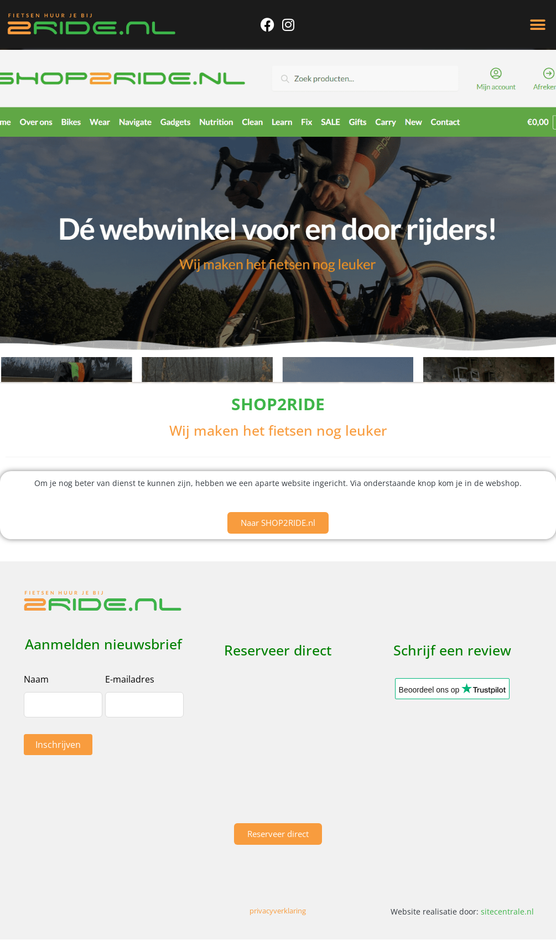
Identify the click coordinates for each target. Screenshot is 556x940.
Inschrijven (58, 744)
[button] (538, 25)
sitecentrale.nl (507, 911)
